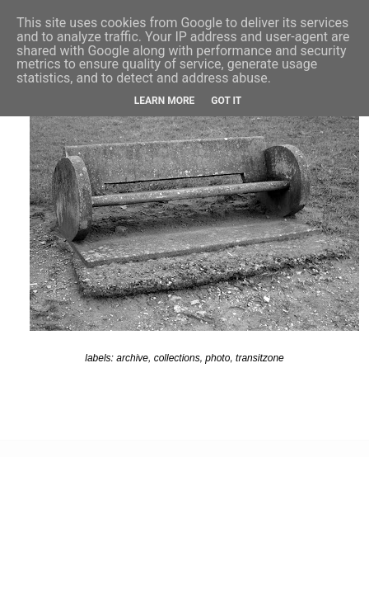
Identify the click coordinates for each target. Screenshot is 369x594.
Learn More (164, 100)
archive (132, 358)
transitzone (260, 358)
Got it (226, 100)
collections (177, 358)
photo (217, 358)
